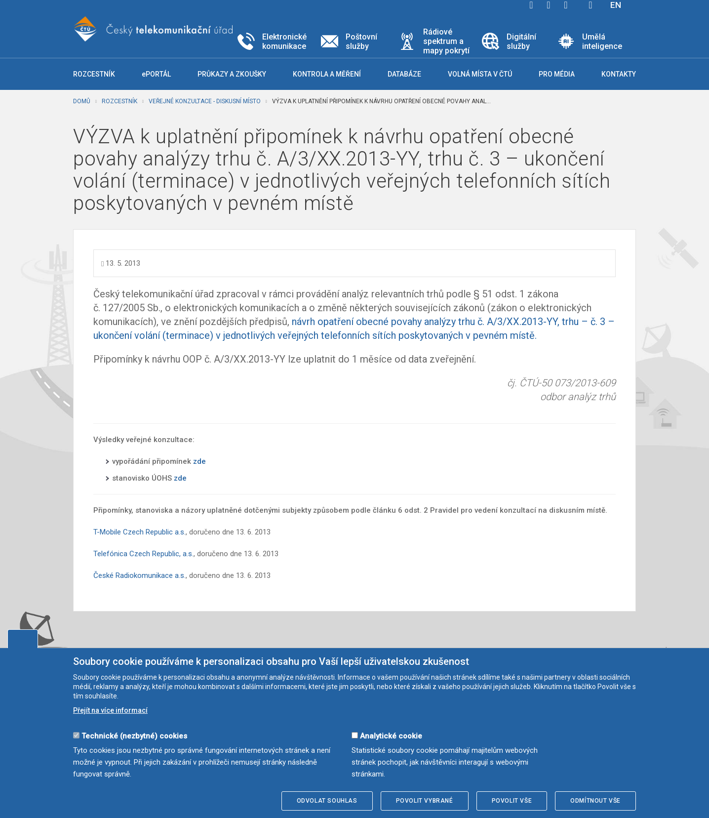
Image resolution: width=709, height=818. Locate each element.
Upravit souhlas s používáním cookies (22, 638)
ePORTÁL (156, 74)
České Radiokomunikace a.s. (139, 575)
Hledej (590, 5)
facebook (531, 5)
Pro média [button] (557, 74)
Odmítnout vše (595, 800)
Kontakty (618, 74)
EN (615, 5)
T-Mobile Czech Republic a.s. (139, 532)
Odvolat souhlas (327, 800)
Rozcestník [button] (94, 74)
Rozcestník (119, 101)
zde (199, 461)
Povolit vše (512, 800)
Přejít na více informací (110, 710)
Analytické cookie (391, 736)
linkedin (566, 5)
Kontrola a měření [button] (327, 74)
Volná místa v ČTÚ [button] (480, 74)
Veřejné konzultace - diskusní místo (205, 101)
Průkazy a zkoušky (231, 74)
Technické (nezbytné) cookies (134, 736)
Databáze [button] (404, 74)
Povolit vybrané (424, 800)
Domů (81, 101)
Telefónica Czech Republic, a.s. (143, 553)
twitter (548, 5)
